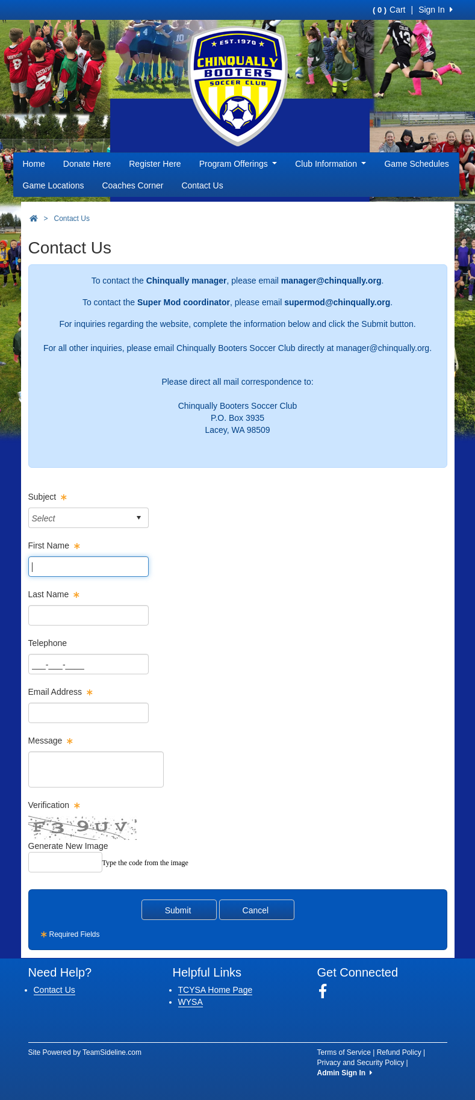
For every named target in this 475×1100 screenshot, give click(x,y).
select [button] (138, 517)
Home (34, 164)
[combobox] (79, 518)
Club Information (330, 164)
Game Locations (53, 185)
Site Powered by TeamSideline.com (85, 1052)
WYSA (190, 1002)
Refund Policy (399, 1052)
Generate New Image (68, 846)
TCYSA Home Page (215, 990)
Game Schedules (416, 164)
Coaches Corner (132, 185)
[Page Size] (88, 566)
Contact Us (202, 185)
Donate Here (87, 164)
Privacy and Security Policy (361, 1062)
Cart (389, 9)
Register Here (155, 164)
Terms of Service (344, 1052)
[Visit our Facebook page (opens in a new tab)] (327, 991)
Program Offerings (238, 164)
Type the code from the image (145, 863)
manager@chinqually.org (382, 348)
